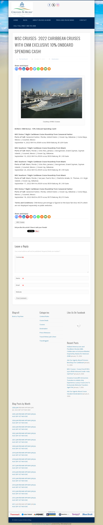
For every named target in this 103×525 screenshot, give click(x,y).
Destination (55, 59)
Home (15, 20)
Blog (25, 20)
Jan (17, 408)
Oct (20, 416)
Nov (23, 416)
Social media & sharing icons (42, 524)
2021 (13, 440)
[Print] (41, 68)
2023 (13, 427)
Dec (26, 416)
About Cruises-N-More (42, 20)
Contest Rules (44, 316)
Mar (22, 414)
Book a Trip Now (17, 316)
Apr (26, 414)
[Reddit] (31, 68)
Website (19, 292)
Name (20, 278)
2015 (13, 478)
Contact (83, 20)
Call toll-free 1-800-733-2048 (24, 26)
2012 (13, 498)
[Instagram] (20, 68)
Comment (20, 257)
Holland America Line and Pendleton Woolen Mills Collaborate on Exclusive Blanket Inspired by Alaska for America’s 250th (78, 351)
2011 (13, 504)
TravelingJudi (44, 341)
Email (20, 285)
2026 (13, 408)
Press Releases (45, 333)
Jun (32, 414)
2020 (13, 446)
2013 (13, 491)
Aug (13, 416)
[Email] (45, 68)
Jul (35, 414)
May (29, 414)
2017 (13, 466)
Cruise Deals (44, 320)
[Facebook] (16, 68)
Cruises (42, 324)
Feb (20, 414)
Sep (17, 416)
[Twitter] (34, 68)
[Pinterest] (27, 68)
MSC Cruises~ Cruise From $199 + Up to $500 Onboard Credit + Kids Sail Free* (78, 371)
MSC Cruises (20, 222)
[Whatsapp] (38, 68)
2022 (13, 433)
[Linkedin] (23, 68)
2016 (13, 472)
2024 (13, 420)
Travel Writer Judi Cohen (48, 337)
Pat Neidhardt (23, 59)
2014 (13, 485)
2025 (13, 414)
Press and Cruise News (65, 20)
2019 (13, 453)
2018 (13, 459)
